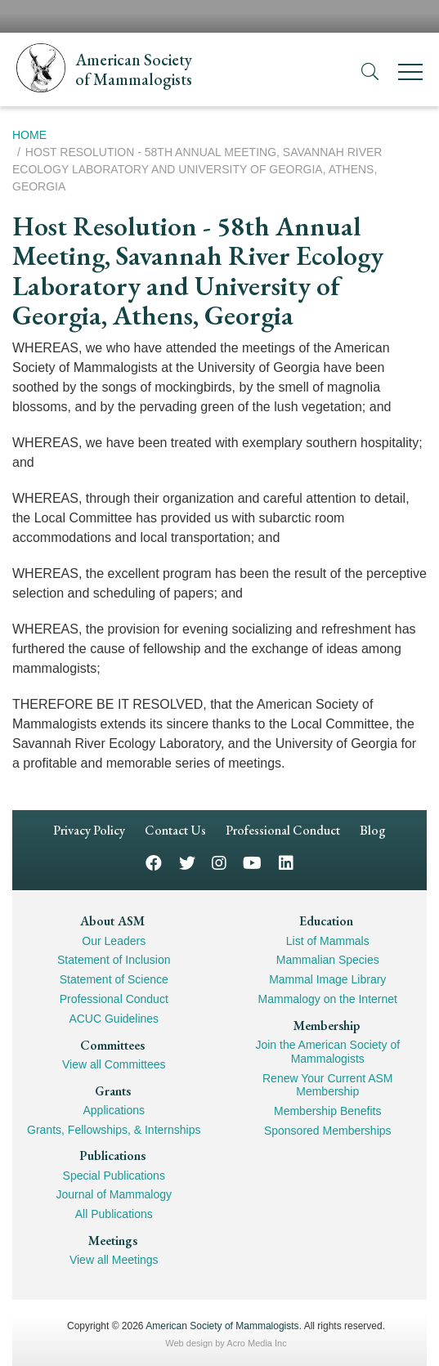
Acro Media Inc (256, 1343)
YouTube (252, 862)
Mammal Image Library (327, 979)
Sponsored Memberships (328, 1130)
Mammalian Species (327, 959)
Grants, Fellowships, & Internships (113, 1129)
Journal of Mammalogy (114, 1194)
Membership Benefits (328, 1110)
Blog (373, 830)
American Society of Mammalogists (222, 1326)
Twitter (187, 862)
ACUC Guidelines (114, 1018)
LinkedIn (286, 862)
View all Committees (114, 1064)
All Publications (114, 1213)
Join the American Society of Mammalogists (327, 1051)
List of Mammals (328, 940)
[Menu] (410, 75)
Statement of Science (114, 979)
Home (29, 134)
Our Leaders (114, 940)
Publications (112, 1155)
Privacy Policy (89, 830)
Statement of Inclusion (114, 959)
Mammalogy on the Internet (327, 998)
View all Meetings (114, 1259)
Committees (112, 1045)
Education (326, 921)
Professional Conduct (283, 830)
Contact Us (175, 830)
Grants (113, 1091)
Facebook (153, 862)
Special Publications (114, 1175)
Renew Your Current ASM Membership (327, 1085)
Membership (326, 1025)
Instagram (219, 862)
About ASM (112, 921)
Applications (114, 1110)
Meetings (112, 1240)
